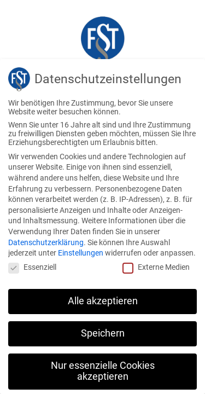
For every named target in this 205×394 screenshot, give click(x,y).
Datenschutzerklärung (46, 242)
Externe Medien (156, 267)
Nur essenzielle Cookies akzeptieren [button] (103, 371)
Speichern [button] (103, 333)
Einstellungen (80, 252)
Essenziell (32, 267)
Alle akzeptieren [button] (103, 301)
